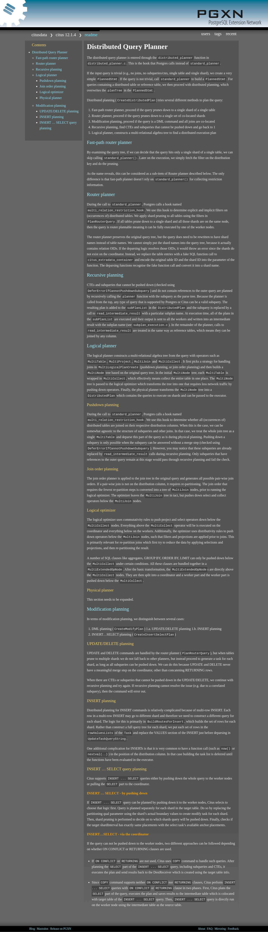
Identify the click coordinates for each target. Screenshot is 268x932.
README (91, 34)
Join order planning (53, 86)
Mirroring (220, 928)
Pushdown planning (53, 80)
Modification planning (51, 105)
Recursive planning (49, 69)
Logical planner (46, 75)
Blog (32, 928)
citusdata (39, 34)
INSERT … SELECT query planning (58, 125)
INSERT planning (52, 117)
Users (205, 33)
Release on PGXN (60, 928)
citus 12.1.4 (66, 34)
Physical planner (51, 98)
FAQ (210, 928)
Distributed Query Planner (49, 52)
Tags (218, 33)
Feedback (233, 928)
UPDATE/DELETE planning (59, 111)
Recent (231, 33)
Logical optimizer (51, 92)
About (201, 928)
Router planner (46, 63)
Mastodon (42, 928)
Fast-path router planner (52, 58)
